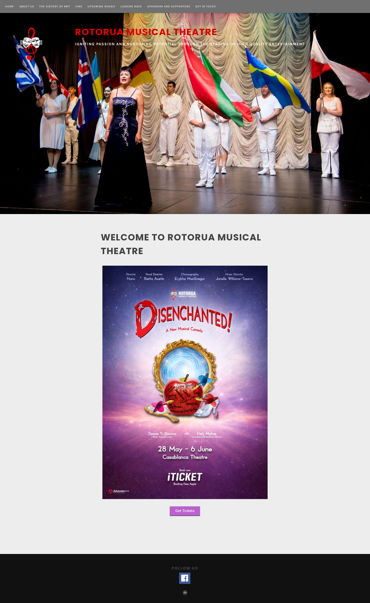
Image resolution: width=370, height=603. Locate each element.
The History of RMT (54, 6)
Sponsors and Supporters (168, 6)
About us (26, 6)
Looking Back (131, 6)
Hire (79, 6)
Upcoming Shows (101, 6)
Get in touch (205, 6)
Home (9, 6)
